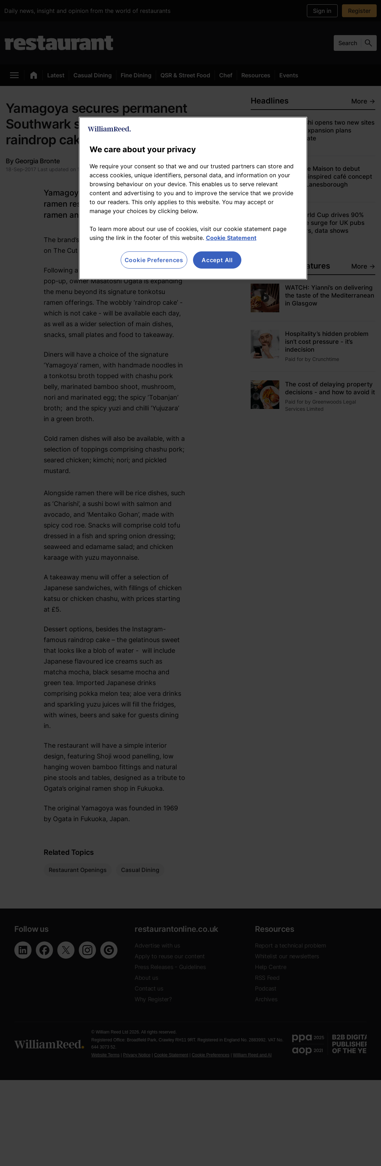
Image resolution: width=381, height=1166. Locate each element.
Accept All (217, 260)
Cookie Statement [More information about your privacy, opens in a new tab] (231, 237)
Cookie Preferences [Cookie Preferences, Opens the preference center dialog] (154, 260)
